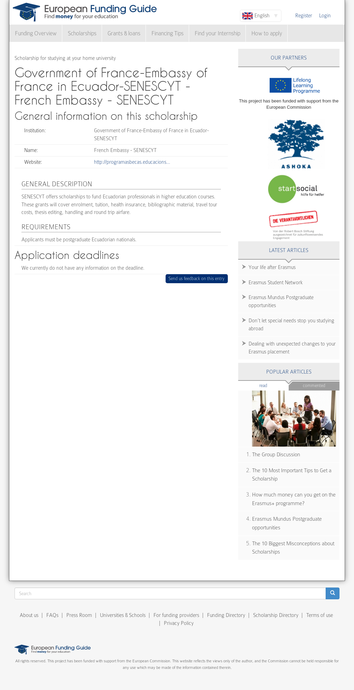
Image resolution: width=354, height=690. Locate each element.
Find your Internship (217, 33)
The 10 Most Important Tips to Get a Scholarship (292, 474)
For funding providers (176, 615)
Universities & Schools (123, 615)
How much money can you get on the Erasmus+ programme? (294, 499)
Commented (314, 385)
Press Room (79, 615)
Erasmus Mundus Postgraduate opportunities (281, 301)
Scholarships (82, 33)
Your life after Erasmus (272, 267)
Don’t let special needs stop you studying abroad (291, 324)
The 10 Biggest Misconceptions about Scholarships (293, 547)
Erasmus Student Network (276, 282)
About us (29, 615)
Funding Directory (226, 615)
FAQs (52, 615)
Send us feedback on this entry (196, 278)
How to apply (266, 33)
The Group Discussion (276, 454)
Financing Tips (167, 33)
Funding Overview (36, 33)
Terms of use (319, 615)
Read (273, 385)
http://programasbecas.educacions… (132, 162)
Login (325, 15)
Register (303, 15)
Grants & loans (124, 33)
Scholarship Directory (275, 615)
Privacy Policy (179, 623)
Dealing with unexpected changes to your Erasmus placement (292, 348)
